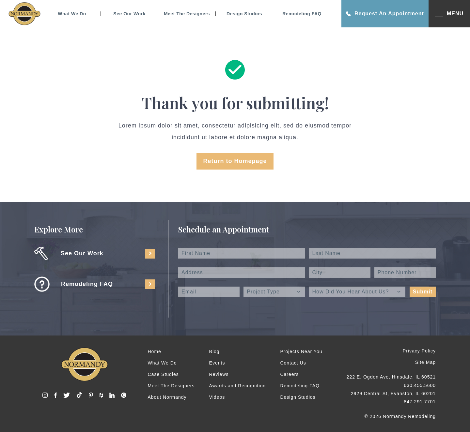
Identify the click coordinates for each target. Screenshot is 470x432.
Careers (289, 374)
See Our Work (129, 13)
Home (154, 351)
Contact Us (293, 362)
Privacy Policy (419, 350)
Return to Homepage (235, 161)
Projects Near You (301, 351)
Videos (217, 397)
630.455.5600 (420, 385)
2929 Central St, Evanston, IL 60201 (393, 393)
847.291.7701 (420, 401)
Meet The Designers (187, 13)
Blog (214, 351)
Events (217, 362)
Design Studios (244, 13)
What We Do (72, 13)
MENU (449, 14)
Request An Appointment (385, 14)
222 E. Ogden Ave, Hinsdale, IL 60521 (391, 377)
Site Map (425, 362)
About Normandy (167, 397)
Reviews (219, 374)
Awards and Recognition (237, 385)
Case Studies (163, 374)
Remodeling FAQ (301, 13)
